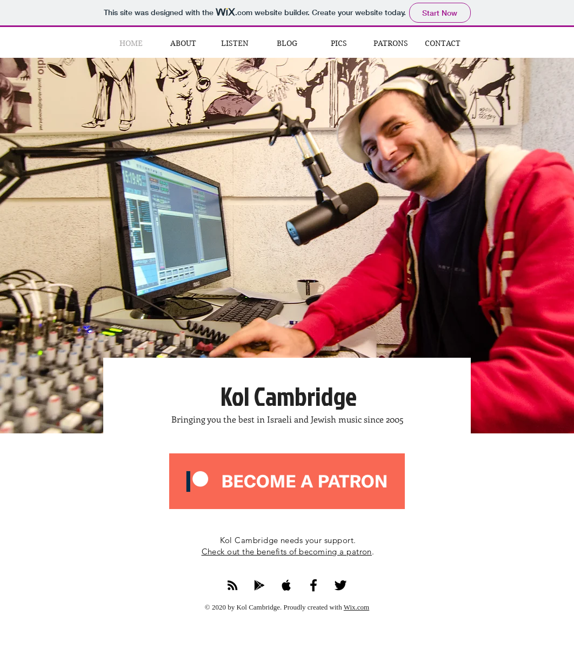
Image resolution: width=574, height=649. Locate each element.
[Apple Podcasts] (286, 585)
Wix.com (357, 607)
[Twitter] (340, 585)
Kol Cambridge (289, 396)
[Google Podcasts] (259, 585)
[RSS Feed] (232, 585)
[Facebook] (313, 585)
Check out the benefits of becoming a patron (287, 551)
